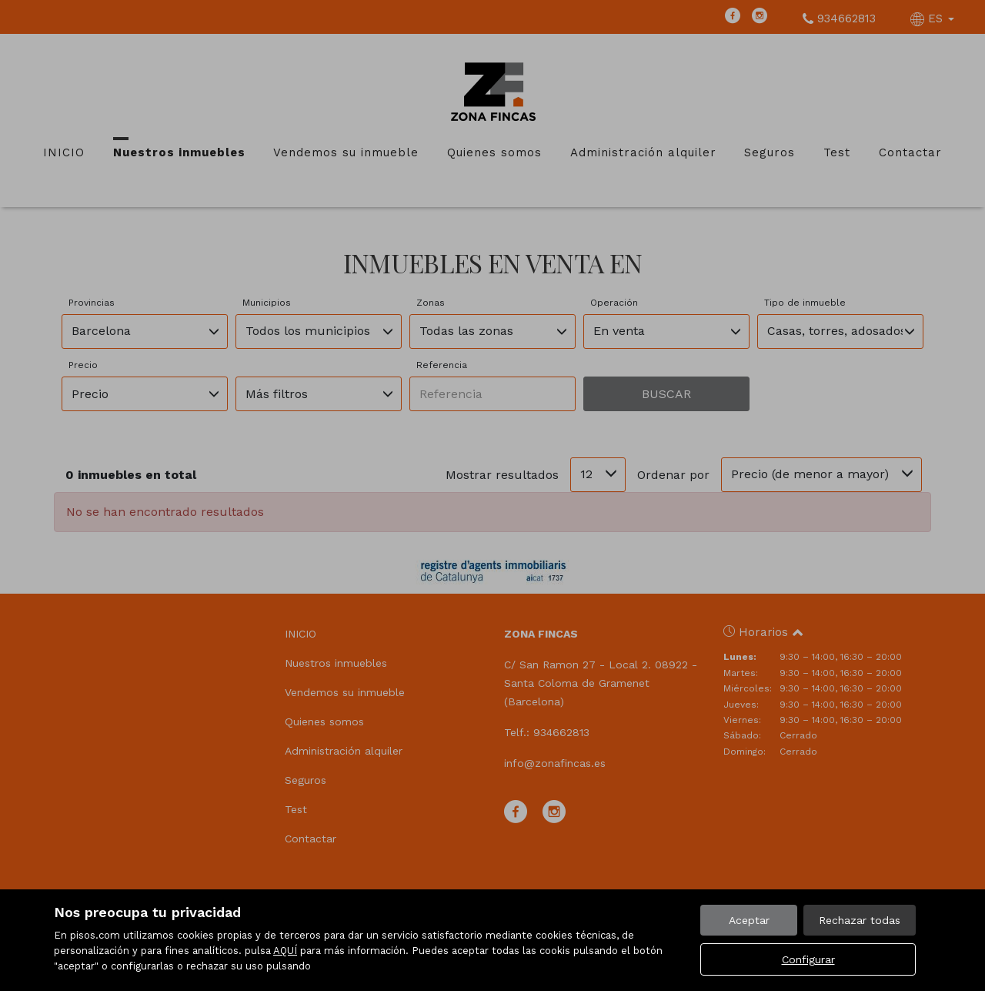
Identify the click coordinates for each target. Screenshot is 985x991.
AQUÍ (285, 950)
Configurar (808, 959)
